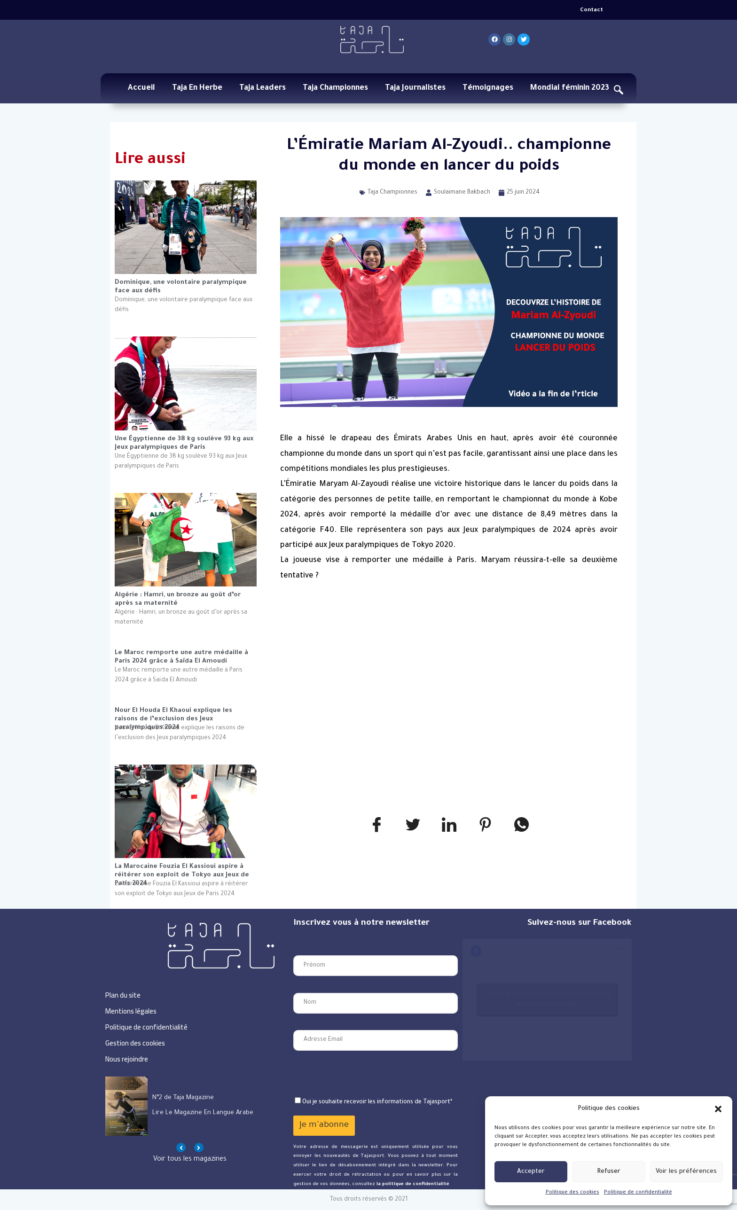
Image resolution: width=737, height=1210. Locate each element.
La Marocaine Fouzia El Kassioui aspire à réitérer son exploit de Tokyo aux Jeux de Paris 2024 (182, 871)
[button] (718, 1109)
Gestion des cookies (135, 1043)
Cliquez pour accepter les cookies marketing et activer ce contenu (547, 999)
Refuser (608, 1171)
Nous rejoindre (126, 1059)
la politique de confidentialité (412, 1184)
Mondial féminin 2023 (569, 88)
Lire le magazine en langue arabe (202, 1112)
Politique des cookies (572, 1192)
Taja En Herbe (197, 88)
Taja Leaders (262, 88)
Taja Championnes (335, 88)
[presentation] (364, 1073)
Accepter (531, 1171)
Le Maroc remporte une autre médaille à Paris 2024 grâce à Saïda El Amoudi (181, 657)
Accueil (141, 88)
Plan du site (123, 995)
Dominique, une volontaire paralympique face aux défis (181, 287)
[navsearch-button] (618, 91)
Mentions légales (131, 1011)
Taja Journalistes (415, 88)
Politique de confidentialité (638, 1192)
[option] (189, 1106)
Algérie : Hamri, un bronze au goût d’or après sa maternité (178, 599)
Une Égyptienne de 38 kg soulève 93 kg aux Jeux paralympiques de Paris (184, 443)
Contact (591, 11)
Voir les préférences (686, 1171)
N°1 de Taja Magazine (182, 1097)
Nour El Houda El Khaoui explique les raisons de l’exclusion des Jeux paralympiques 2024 (173, 715)
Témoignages (488, 88)
